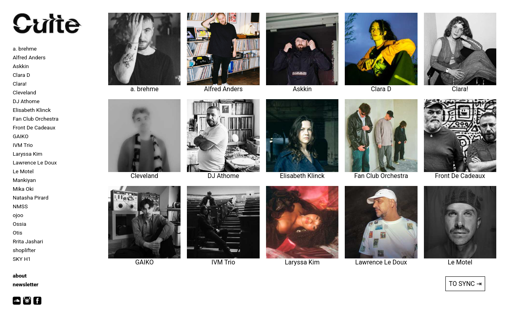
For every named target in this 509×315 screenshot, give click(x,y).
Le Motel (23, 171)
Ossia (19, 224)
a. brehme (25, 48)
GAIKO (21, 136)
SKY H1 (22, 259)
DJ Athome (26, 101)
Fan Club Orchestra (35, 118)
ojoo (18, 215)
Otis (17, 232)
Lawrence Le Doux (35, 162)
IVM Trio (23, 145)
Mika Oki (23, 189)
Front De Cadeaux (34, 127)
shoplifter (24, 250)
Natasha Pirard (31, 197)
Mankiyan (24, 180)
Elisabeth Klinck (32, 110)
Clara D (21, 75)
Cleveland (24, 92)
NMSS (20, 206)
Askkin (21, 66)
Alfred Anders (29, 57)
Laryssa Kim (27, 154)
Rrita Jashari (28, 241)
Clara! (20, 83)
